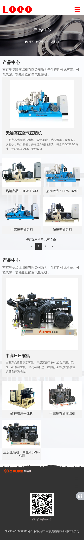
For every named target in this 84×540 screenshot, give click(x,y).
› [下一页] (52, 246)
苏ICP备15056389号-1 (19, 531)
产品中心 (41, 41)
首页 (32, 41)
